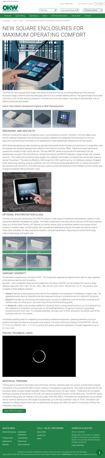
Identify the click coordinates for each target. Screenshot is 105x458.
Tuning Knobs (7, 438)
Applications (34, 16)
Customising (20, 16)
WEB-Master (67, 454)
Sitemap (5, 444)
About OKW (41, 432)
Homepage (6, 21)
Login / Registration (66, 4)
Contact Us (41, 435)
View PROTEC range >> (14, 411)
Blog (21, 21)
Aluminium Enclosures (22, 433)
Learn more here (78, 445)
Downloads (22, 441)
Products (7, 16)
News (45, 16)
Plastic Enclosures (9, 432)
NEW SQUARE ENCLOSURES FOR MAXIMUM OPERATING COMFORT (48, 21)
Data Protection (24, 444)
